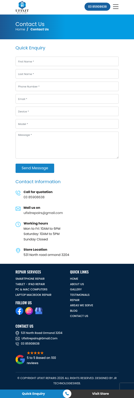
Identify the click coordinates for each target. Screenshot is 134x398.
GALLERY (76, 289)
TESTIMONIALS (80, 295)
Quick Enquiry (33, 393)
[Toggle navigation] (116, 7)
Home (20, 29)
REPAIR (75, 300)
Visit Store (100, 393)
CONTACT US (79, 316)
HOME (74, 279)
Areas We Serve (81, 305)
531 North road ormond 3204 (39, 333)
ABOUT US (77, 284)
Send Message (35, 167)
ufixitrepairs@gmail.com (43, 213)
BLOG (74, 311)
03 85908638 (97, 7)
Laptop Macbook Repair (34, 295)
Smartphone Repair (30, 279)
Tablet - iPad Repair (30, 284)
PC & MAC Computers (31, 289)
